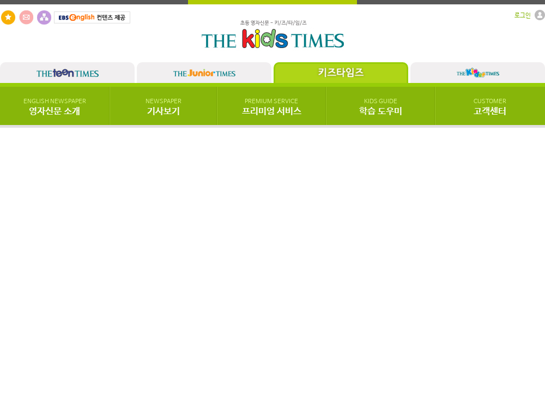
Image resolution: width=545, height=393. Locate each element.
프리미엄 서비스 (271, 107)
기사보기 (163, 107)
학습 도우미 (380, 107)
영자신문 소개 (54, 107)
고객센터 (490, 107)
